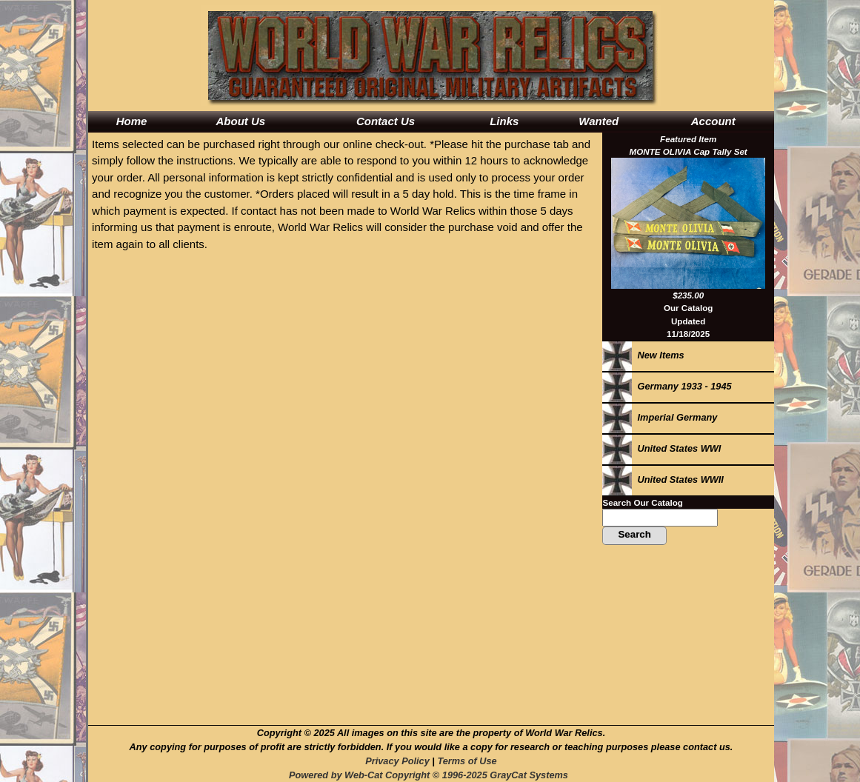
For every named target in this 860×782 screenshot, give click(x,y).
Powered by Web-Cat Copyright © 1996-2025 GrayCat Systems (431, 775)
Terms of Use (466, 760)
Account (713, 121)
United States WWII (662, 479)
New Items (643, 355)
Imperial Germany (659, 417)
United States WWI (661, 448)
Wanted (599, 121)
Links (504, 121)
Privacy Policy (397, 760)
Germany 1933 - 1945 (666, 386)
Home (131, 121)
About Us (240, 121)
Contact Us (385, 121)
